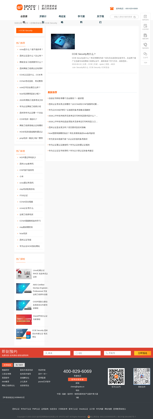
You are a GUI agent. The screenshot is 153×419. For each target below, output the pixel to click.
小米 (21, 176)
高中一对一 (42, 374)
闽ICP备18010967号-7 (127, 417)
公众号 (145, 55)
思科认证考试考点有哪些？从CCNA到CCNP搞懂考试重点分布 (76, 104)
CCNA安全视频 (26, 202)
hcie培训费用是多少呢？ (30, 94)
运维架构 (44, 409)
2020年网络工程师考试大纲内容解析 (34, 100)
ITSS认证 (24, 195)
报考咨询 (145, 18)
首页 (26, 23)
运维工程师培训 (26, 214)
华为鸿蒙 (99, 409)
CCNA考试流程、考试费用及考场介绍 (34, 81)
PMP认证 (36, 409)
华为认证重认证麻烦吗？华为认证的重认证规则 (69, 145)
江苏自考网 (6, 374)
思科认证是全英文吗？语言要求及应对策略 (67, 127)
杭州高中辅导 (25, 374)
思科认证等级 (25, 240)
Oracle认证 (83, 409)
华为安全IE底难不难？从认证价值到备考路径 (68, 139)
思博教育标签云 (36, 23)
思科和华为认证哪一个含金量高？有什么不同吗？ (34, 113)
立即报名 (142, 353)
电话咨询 (145, 46)
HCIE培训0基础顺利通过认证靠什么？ (34, 132)
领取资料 (145, 37)
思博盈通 (42, 378)
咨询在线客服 (77, 379)
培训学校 (42, 370)
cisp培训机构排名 (27, 189)
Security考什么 (82, 67)
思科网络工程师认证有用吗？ (32, 68)
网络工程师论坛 (8, 385)
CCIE (90, 64)
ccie (74, 67)
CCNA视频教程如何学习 (30, 221)
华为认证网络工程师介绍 (30, 106)
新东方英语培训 (26, 370)
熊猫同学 (5, 370)
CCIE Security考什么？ (84, 54)
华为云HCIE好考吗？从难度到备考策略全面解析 (69, 110)
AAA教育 (5, 382)
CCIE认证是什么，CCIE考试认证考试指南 (34, 75)
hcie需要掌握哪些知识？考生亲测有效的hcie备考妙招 (72, 133)
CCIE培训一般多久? (28, 119)
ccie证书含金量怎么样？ (30, 87)
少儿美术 (23, 382)
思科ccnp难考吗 (26, 164)
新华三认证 (73, 409)
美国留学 (5, 378)
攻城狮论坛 (24, 378)
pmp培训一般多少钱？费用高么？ (34, 138)
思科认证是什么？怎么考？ (31, 56)
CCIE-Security (26, 30)
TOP (145, 63)
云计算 (92, 409)
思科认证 (16, 409)
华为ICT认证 (26, 409)
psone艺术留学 (44, 382)
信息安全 (53, 409)
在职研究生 (24, 385)
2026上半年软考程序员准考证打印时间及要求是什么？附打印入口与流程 (80, 116)
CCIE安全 (105, 67)
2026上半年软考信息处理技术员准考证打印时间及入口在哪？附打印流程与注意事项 (85, 121)
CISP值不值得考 (27, 170)
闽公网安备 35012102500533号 (102, 416)
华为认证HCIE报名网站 (30, 246)
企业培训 (145, 27)
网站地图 (108, 409)
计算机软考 (62, 409)
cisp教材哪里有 (26, 227)
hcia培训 (23, 233)
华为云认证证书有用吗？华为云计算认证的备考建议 (71, 151)
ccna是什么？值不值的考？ (31, 49)
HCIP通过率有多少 (28, 157)
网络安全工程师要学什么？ (31, 62)
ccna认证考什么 (26, 208)
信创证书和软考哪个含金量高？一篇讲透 (66, 98)
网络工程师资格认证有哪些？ (32, 125)
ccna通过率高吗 (26, 183)
